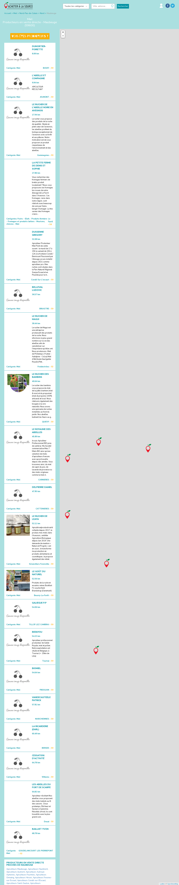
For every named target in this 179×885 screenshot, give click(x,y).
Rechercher (123, 6)
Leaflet (162, 884)
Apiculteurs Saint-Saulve (17, 883)
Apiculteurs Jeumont (15, 872)
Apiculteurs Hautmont (38, 869)
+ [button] (63, 32)
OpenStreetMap (172, 884)
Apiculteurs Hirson (23, 877)
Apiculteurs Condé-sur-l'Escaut (31, 880)
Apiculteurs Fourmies (25, 874)
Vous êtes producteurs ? (30, 36)
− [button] (63, 36)
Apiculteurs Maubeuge (16, 869)
